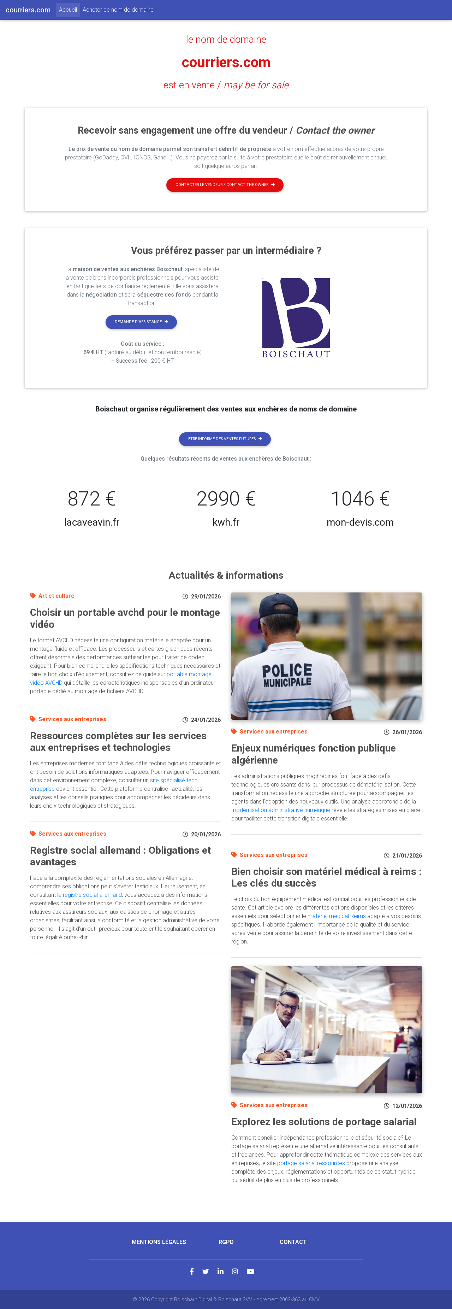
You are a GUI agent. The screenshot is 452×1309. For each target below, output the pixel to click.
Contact (293, 1242)
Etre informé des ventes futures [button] (225, 439)
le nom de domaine (226, 39)
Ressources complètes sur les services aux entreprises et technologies (118, 742)
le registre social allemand (89, 895)
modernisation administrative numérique (280, 810)
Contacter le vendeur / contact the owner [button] (225, 184)
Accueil (69, 9)
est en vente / (226, 85)
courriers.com (226, 62)
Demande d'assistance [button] (141, 322)
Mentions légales (159, 1242)
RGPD (226, 1242)
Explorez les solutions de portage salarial (324, 1122)
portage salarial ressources (311, 1163)
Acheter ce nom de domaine (118, 9)
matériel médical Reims (337, 916)
